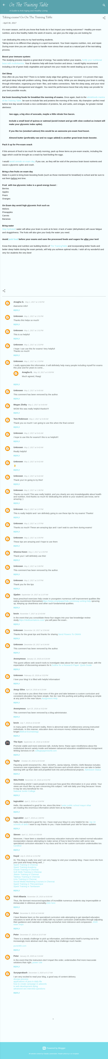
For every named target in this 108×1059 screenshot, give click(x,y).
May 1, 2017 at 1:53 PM (33, 345)
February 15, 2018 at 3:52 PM (36, 675)
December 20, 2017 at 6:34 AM (36, 644)
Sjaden (17, 594)
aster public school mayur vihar (76, 805)
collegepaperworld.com (46, 750)
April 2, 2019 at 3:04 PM (34, 801)
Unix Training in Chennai (25, 879)
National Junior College (24, 791)
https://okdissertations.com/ (32, 620)
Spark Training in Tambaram (27, 886)
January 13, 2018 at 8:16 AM (38, 659)
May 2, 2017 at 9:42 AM (33, 447)
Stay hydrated (8, 229)
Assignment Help (49, 698)
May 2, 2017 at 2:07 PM (33, 580)
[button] (104, 18)
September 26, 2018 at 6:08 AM (36, 742)
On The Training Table (28, 5)
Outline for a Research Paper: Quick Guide (72, 665)
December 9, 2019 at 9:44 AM (32, 913)
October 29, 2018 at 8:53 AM (33, 761)
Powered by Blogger (53, 1048)
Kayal (16, 856)
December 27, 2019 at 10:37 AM (33, 935)
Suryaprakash (20, 972)
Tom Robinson (21, 419)
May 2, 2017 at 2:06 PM (33, 566)
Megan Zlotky (20, 404)
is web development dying (26, 986)
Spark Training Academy (25, 867)
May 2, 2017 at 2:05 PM (33, 538)
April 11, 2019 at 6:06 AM (32, 835)
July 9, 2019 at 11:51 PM (30, 856)
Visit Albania (20, 896)
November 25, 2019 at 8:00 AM (39, 897)
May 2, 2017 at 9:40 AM (33, 390)
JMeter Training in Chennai (26, 874)
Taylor (17, 761)
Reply (17, 310)
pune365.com (20, 946)
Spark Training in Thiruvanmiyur (28, 884)
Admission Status (93, 769)
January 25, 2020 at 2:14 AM (31, 956)
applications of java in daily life (28, 981)
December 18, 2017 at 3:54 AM (36, 630)
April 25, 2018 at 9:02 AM (37, 709)
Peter (16, 913)
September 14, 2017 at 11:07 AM (35, 595)
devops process (21, 979)
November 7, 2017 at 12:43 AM (32, 614)
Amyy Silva (19, 689)
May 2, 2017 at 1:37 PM (33, 509)
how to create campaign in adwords (30, 984)
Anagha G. (19, 302)
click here (51, 903)
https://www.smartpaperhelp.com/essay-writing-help (67, 601)
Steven (17, 834)
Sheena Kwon (20, 552)
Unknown (18, 316)
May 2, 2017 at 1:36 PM (33, 490)
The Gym (18, 742)
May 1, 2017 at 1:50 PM (34, 302)
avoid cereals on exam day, (23, 161)
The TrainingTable (58, 246)
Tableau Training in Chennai (27, 877)
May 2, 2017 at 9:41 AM (33, 433)
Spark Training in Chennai (26, 865)
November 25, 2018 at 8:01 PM (37, 780)
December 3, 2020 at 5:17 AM (41, 973)
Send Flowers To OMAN (69, 634)
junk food (13, 239)
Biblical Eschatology (29, 731)
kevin (16, 613)
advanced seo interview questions (29, 988)
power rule (37, 962)
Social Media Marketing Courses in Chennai (34, 881)
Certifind (17, 846)
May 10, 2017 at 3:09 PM (44, 372)
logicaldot (18, 801)
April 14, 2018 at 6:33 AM (36, 690)
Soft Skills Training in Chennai (27, 872)
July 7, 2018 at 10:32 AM (30, 723)
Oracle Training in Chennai (26, 869)
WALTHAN (19, 780)
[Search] (104, 5)
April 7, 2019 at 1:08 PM (34, 818)
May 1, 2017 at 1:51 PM (33, 316)
